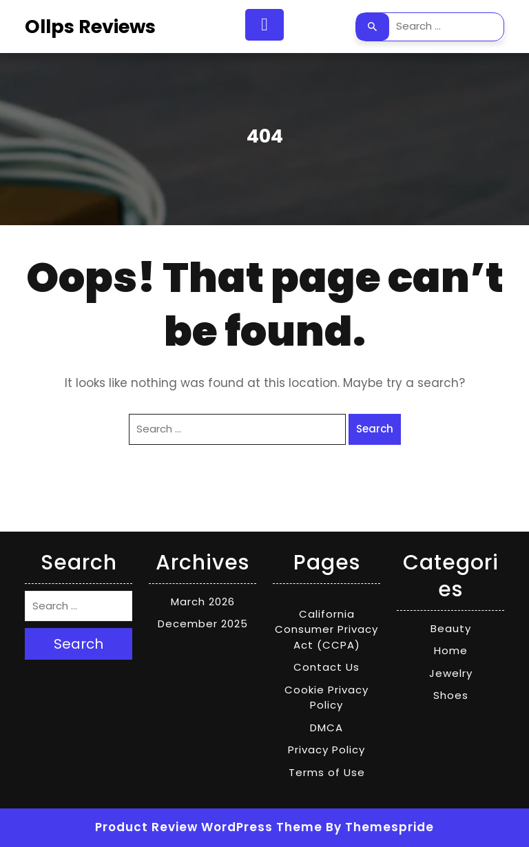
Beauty (451, 628)
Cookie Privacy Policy (326, 697)
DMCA (326, 727)
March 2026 (203, 601)
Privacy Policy (326, 749)
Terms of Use (327, 772)
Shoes (450, 695)
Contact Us (326, 667)
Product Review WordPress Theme (208, 827)
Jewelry (451, 673)
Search (372, 27)
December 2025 (203, 623)
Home (451, 650)
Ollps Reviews (90, 26)
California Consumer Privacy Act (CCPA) (326, 629)
